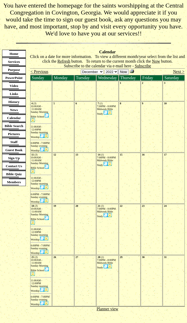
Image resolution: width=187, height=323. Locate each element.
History (14, 102)
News (14, 110)
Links (14, 94)
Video (14, 86)
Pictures (14, 134)
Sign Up (14, 158)
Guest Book (13, 150)
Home (14, 54)
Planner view (107, 309)
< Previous (39, 71)
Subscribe (143, 66)
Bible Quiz (14, 174)
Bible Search (14, 126)
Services (14, 62)
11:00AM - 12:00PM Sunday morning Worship (39, 131)
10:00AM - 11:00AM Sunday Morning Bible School (39, 111)
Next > (178, 71)
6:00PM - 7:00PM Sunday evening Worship (40, 147)
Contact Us (14, 166)
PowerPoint (14, 78)
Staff (13, 142)
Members (14, 182)
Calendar (14, 118)
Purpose (14, 70)
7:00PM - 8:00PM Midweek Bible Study (106, 110)
